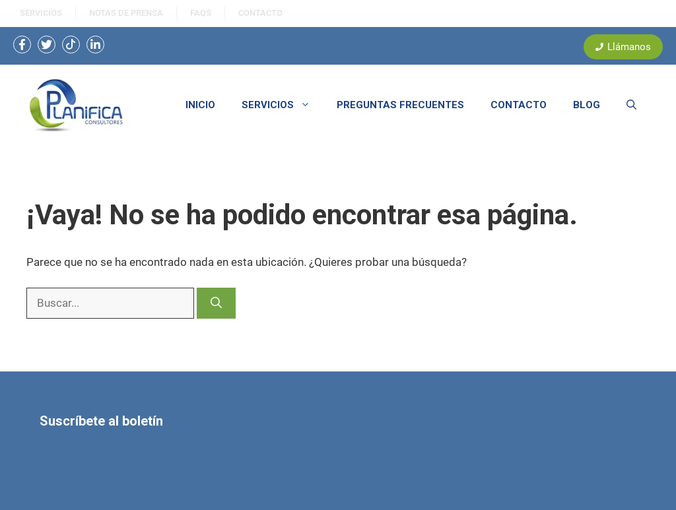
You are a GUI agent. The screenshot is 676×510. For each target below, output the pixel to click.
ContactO (260, 13)
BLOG (586, 105)
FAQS (200, 13)
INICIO (200, 105)
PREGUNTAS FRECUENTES (400, 105)
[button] (631, 105)
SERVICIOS (41, 13)
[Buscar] (216, 303)
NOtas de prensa (126, 13)
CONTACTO (518, 105)
